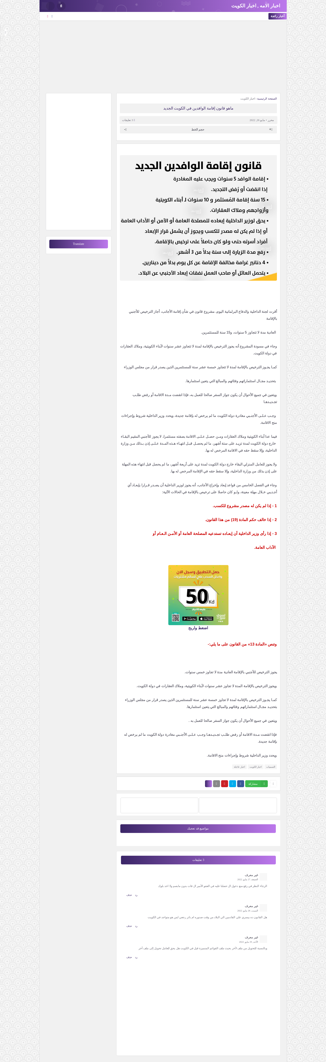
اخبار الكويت (247, 98)
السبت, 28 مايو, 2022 (247, 910)
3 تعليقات (127, 120)
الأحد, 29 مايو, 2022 (248, 942)
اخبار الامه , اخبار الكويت (255, 5)
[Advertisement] (163, 56)
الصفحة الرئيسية (267, 98)
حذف (129, 894)
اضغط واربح (198, 628)
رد (136, 894)
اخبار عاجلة (239, 766)
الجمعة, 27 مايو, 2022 (247, 879)
